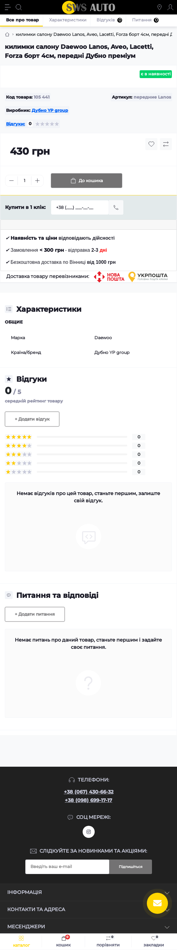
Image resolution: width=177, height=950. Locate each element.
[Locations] (159, 7)
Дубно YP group (50, 110)
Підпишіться (130, 866)
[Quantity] (24, 180)
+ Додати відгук (32, 419)
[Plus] (37, 180)
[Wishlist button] (151, 144)
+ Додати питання (35, 614)
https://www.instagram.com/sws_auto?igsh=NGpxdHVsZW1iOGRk (89, 831)
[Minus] (11, 180)
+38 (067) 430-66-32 (88, 792)
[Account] (170, 7)
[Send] (116, 207)
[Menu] (8, 7)
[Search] (19, 7)
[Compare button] (166, 144)
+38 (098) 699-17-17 (88, 800)
